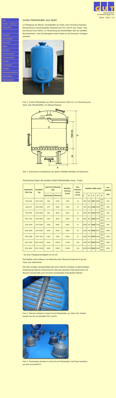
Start (4, 20)
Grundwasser (7, 65)
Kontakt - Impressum (9, 24)
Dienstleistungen (8, 57)
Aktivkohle (6, 35)
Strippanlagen (7, 76)
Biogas (4, 46)
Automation (6, 42)
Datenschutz (6, 27)
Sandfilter (5, 69)
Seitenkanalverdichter (10, 72)
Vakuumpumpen (8, 80)
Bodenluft (5, 50)
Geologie (5, 61)
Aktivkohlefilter (7, 39)
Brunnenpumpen (8, 54)
